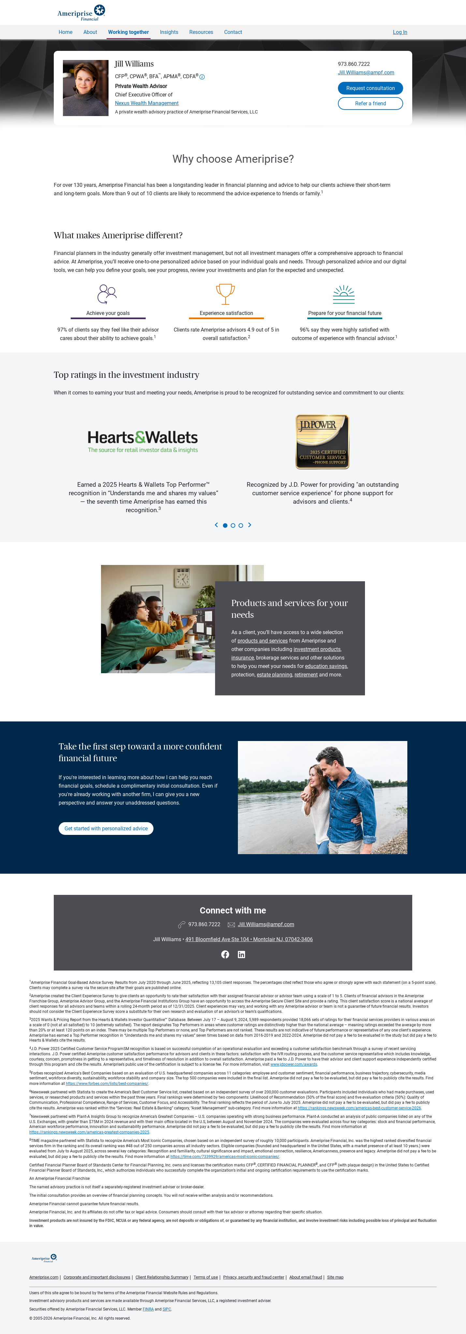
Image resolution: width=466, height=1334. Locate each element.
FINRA (148, 1309)
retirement (306, 675)
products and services (263, 641)
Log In (400, 32)
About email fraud (305, 1277)
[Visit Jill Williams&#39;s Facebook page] (226, 954)
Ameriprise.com (43, 1277)
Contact (233, 32)
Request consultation (370, 88)
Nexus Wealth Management (147, 103)
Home (65, 32)
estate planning (274, 675)
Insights (169, 32)
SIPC (167, 1309)
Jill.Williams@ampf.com (366, 72)
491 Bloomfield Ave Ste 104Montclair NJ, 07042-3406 (249, 939)
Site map (335, 1277)
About (90, 32)
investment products (317, 649)
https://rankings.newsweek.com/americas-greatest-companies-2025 (89, 1132)
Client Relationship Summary (162, 1277)
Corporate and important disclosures (97, 1277)
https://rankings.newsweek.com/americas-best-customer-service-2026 (359, 1108)
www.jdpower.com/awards (293, 1064)
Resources (201, 32)
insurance (242, 658)
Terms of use (206, 1277)
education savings (326, 666)
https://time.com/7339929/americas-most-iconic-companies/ (224, 1156)
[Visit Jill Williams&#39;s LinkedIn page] (241, 954)
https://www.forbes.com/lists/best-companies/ (107, 1083)
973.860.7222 (354, 64)
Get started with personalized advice (106, 828)
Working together (128, 32)
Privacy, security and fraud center (253, 1277)
